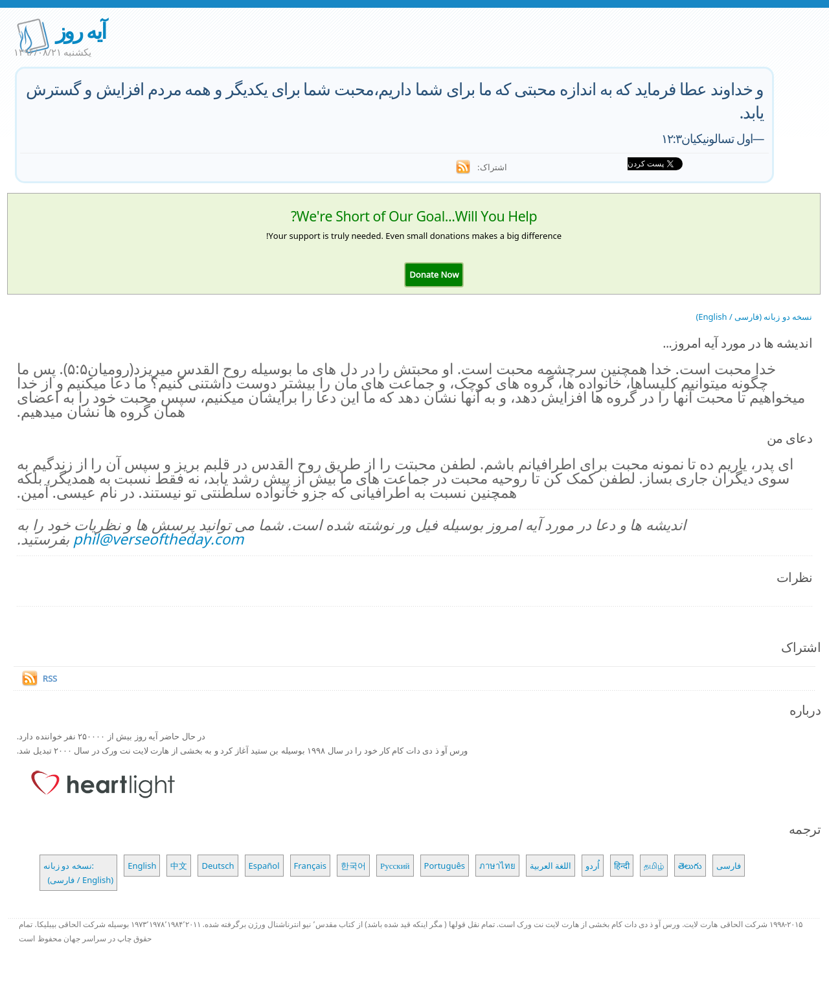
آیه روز (80, 30)
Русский (395, 865)
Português (444, 865)
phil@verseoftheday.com (158, 539)
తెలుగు (690, 865)
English (142, 865)
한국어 (353, 865)
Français (310, 865)
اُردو (592, 865)
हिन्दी (622, 865)
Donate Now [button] (434, 274)
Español (264, 865)
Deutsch (217, 865)
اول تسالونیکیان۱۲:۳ (707, 138)
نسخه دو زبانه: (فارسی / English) (78, 873)
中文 (178, 865)
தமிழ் (654, 865)
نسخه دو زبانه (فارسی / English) (754, 316)
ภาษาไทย (497, 865)
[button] (434, 274)
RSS (50, 678)
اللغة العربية (550, 865)
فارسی (728, 865)
